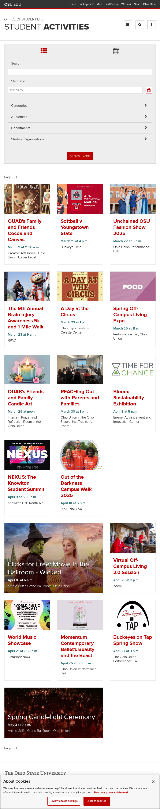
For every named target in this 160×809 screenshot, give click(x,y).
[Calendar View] (149, 90)
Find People (112, 4)
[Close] (153, 785)
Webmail (126, 4)
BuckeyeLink (86, 4)
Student (46, 27)
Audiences (19, 117)
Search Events (80, 156)
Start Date (18, 81)
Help (73, 4)
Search (16, 63)
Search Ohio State (145, 4)
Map (99, 4)
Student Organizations (27, 139)
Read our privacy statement (111, 796)
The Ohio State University (12, 4)
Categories (19, 106)
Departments (20, 128)
